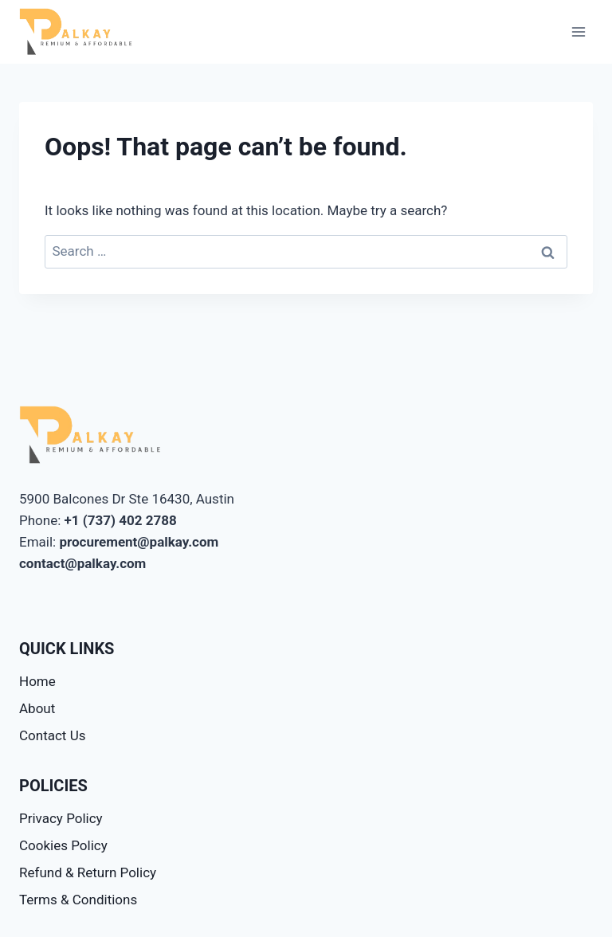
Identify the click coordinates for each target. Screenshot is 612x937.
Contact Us (52, 735)
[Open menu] (578, 31)
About (37, 708)
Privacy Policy (61, 818)
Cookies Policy (63, 845)
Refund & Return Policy (87, 872)
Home (37, 681)
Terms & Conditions (78, 900)
